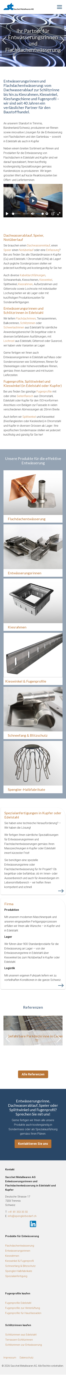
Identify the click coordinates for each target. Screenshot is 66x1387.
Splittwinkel (29, 416)
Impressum (9, 1357)
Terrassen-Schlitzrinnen (19, 1339)
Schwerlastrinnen (13, 327)
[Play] (7, 213)
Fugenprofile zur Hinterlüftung (22, 1308)
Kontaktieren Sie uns (33, 1143)
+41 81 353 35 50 (18, 1211)
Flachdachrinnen (26, 318)
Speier (7, 250)
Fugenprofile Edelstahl (18, 1303)
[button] (62, 40)
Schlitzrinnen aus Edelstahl (20, 1334)
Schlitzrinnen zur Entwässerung (23, 1344)
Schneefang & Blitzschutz (20, 1266)
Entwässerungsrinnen (17, 1250)
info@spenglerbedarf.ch (22, 1216)
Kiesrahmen (25, 284)
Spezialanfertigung (16, 1276)
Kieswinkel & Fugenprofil (19, 1260)
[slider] (16, 213)
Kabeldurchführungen (32, 275)
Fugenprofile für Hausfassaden (23, 1313)
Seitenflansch (25, 396)
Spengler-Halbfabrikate (18, 1271)
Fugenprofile (44, 391)
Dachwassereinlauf (38, 245)
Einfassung (52, 250)
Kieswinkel (45, 279)
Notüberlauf (26, 250)
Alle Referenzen (33, 1074)
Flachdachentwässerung (19, 1245)
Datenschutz (26, 1357)
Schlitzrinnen (27, 323)
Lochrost (8, 341)
